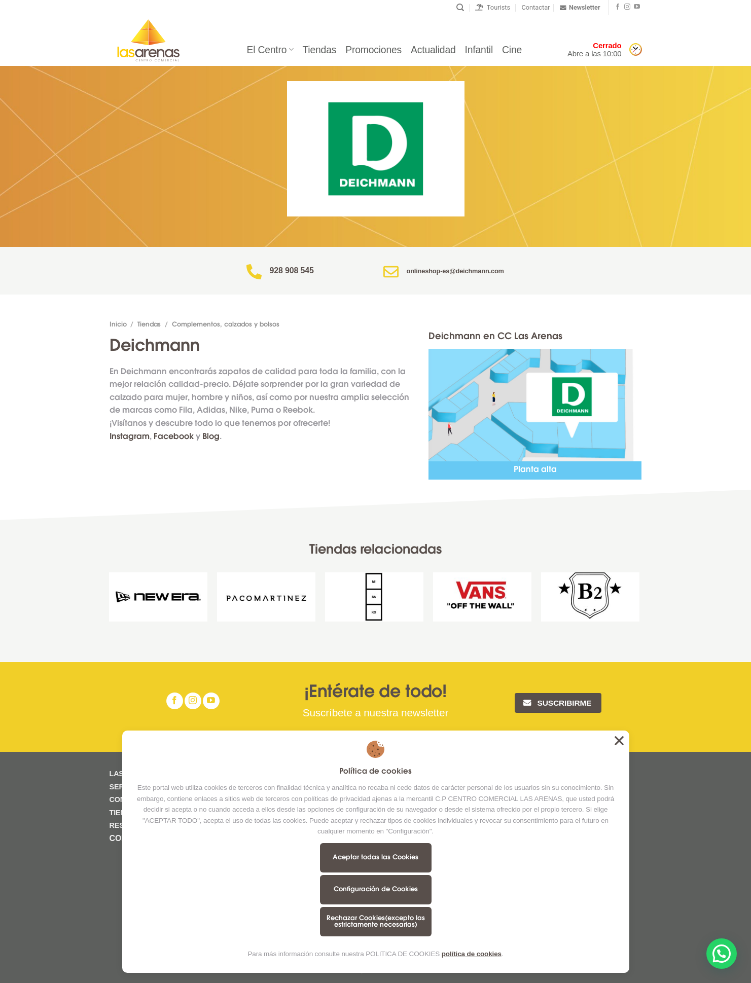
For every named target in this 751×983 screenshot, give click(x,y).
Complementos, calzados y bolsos (225, 325)
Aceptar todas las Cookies (375, 857)
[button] (721, 953)
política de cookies (472, 954)
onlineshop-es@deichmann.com (455, 271)
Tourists (492, 7)
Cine (512, 49)
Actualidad (433, 49)
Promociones (373, 49)
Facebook (174, 437)
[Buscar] (460, 8)
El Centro (269, 49)
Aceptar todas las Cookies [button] (619, 741)
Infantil (479, 49)
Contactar (535, 7)
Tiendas (319, 49)
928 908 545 (292, 270)
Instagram (130, 437)
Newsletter (580, 8)
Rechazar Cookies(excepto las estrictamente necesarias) (376, 921)
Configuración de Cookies (376, 889)
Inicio (118, 325)
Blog (211, 437)
